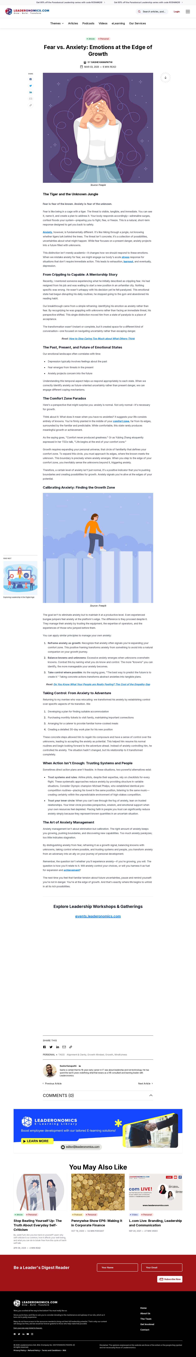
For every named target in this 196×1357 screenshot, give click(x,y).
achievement (72, 870)
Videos (103, 23)
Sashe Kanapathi (101, 62)
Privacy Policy (20, 1350)
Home (143, 1308)
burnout (128, 261)
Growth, (109, 1054)
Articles (73, 23)
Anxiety (47, 232)
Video (134, 1214)
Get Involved (147, 1324)
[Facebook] (15, 1334)
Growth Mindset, (96, 1054)
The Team (145, 1318)
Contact (144, 1329)
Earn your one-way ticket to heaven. (28, 1328)
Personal (103, 39)
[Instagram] (32, 1334)
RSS (64, 1350)
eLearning (118, 23)
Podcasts (88, 23)
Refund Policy (34, 1350)
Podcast (77, 1214)
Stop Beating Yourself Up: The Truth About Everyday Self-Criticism (38, 1225)
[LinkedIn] (23, 1334)
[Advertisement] (98, 940)
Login (177, 11)
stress (125, 257)
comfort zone (121, 421)
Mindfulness (120, 1054)
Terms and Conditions (51, 1350)
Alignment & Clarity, (77, 1054)
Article (91, 39)
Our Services (137, 23)
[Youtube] (28, 1334)
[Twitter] (19, 1334)
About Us (145, 1313)
